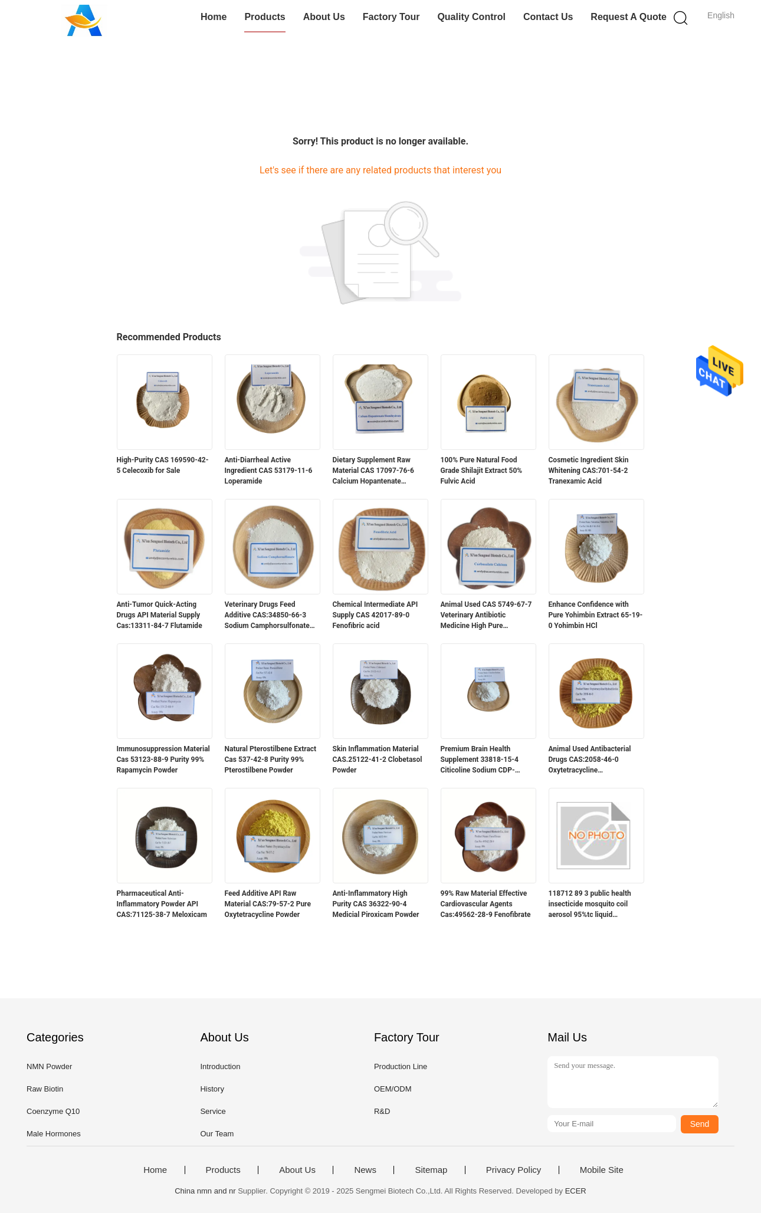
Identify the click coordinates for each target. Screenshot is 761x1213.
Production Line (400, 1066)
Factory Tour (391, 17)
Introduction (220, 1066)
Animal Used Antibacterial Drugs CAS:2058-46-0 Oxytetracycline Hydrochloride (590, 760)
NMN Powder (49, 1066)
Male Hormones (54, 1133)
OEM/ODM (393, 1088)
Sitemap (431, 1170)
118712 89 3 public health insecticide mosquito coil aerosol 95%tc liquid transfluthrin (590, 904)
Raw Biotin (45, 1088)
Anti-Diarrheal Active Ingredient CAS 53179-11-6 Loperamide (269, 470)
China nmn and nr (205, 1190)
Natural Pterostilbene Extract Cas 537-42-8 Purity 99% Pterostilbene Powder (271, 759)
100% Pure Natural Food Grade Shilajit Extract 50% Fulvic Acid (482, 470)
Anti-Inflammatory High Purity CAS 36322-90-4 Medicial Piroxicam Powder (376, 904)
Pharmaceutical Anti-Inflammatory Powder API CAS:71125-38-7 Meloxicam (162, 904)
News (365, 1170)
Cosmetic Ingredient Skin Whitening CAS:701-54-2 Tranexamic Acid (589, 470)
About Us (324, 17)
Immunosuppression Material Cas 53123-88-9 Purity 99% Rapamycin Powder (163, 759)
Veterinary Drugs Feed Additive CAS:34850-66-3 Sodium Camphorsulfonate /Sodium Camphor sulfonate (269, 615)
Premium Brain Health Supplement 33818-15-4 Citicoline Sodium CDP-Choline (480, 760)
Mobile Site (602, 1170)
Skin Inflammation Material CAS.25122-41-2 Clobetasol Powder (377, 759)
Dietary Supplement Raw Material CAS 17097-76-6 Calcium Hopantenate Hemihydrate (373, 471)
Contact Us (548, 17)
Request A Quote (629, 17)
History (212, 1088)
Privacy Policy (513, 1170)
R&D (382, 1111)
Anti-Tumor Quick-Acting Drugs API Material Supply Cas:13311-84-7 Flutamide (159, 615)
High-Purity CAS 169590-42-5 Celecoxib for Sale (163, 465)
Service (212, 1111)
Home (214, 17)
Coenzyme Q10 (53, 1111)
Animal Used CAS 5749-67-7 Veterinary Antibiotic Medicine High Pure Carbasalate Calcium (486, 615)
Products (264, 17)
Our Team (217, 1133)
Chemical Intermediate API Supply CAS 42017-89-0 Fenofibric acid (375, 615)
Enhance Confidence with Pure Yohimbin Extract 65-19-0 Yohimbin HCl (596, 615)
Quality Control (471, 17)
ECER (575, 1190)
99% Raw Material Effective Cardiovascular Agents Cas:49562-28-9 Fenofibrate (486, 904)
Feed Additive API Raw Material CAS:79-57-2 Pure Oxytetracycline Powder (268, 904)
